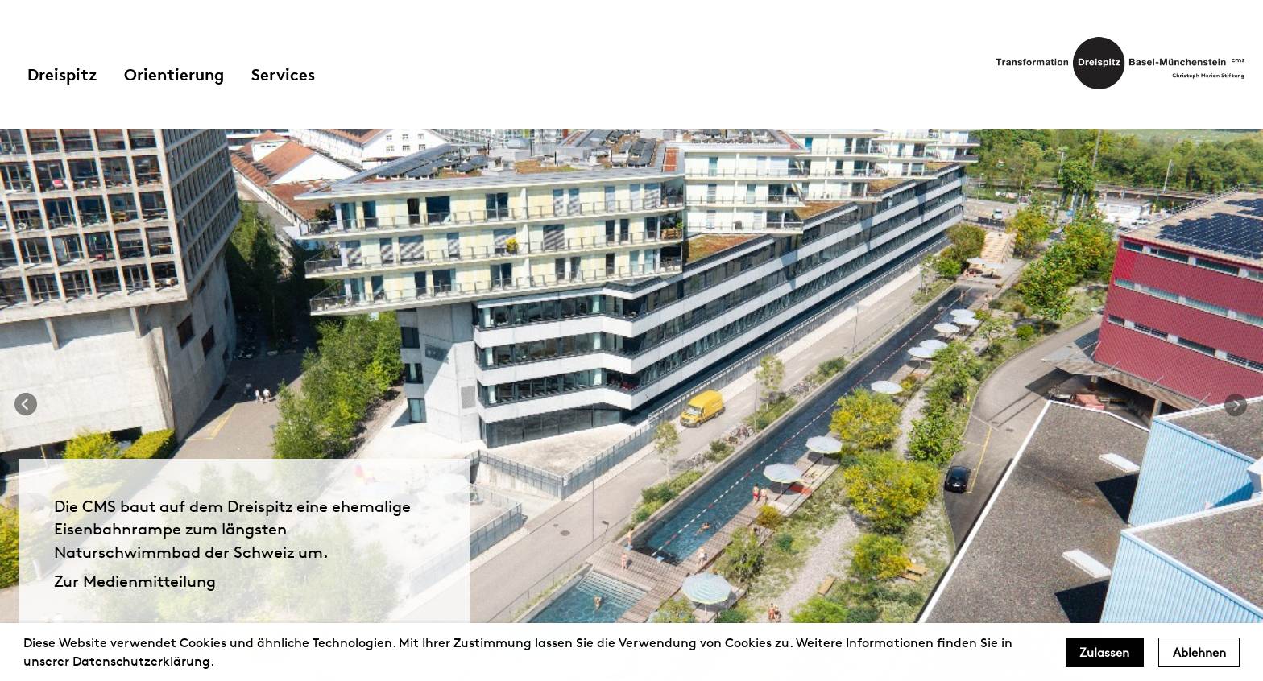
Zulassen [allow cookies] (1104, 652)
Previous (26, 404)
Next (1236, 404)
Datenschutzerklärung (141, 661)
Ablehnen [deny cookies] (1199, 652)
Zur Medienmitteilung (135, 581)
